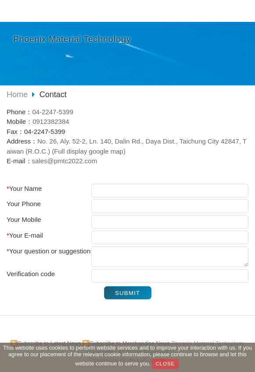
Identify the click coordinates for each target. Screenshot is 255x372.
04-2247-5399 (52, 112)
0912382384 (50, 121)
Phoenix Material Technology (72, 39)
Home (17, 94)
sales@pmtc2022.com (64, 161)
